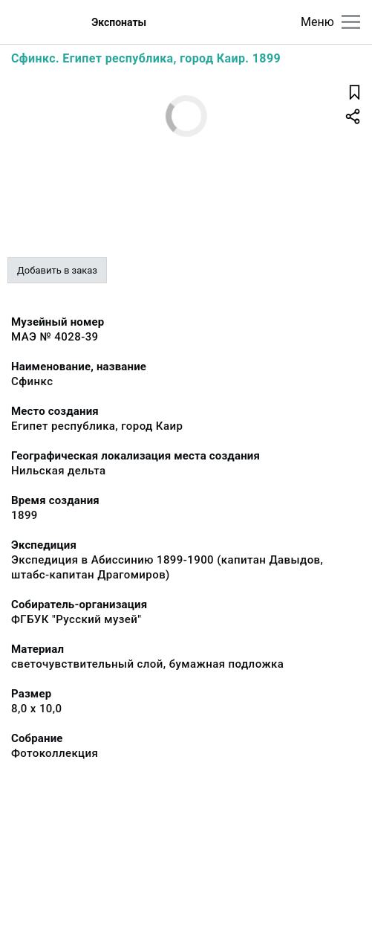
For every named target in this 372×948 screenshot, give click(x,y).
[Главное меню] (351, 21)
